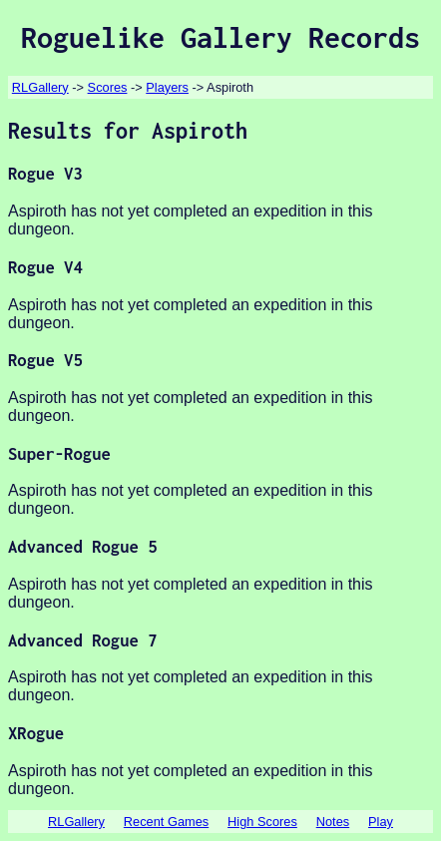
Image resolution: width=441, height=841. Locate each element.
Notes (332, 821)
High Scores (262, 821)
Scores (108, 87)
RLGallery (40, 87)
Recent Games (166, 821)
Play (380, 821)
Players (167, 87)
